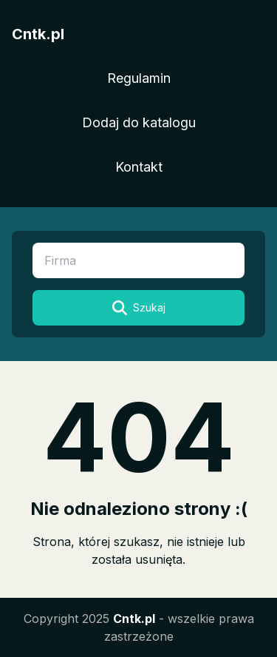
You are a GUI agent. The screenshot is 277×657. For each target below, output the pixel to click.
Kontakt (139, 167)
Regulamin (139, 78)
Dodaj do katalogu (139, 122)
